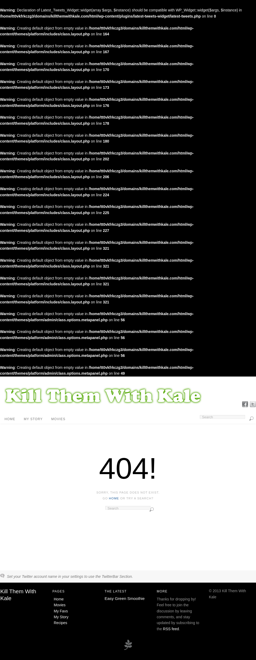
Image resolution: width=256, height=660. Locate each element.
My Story (33, 419)
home (114, 498)
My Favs (61, 611)
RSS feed (171, 629)
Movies (58, 419)
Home (10, 419)
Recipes (60, 623)
